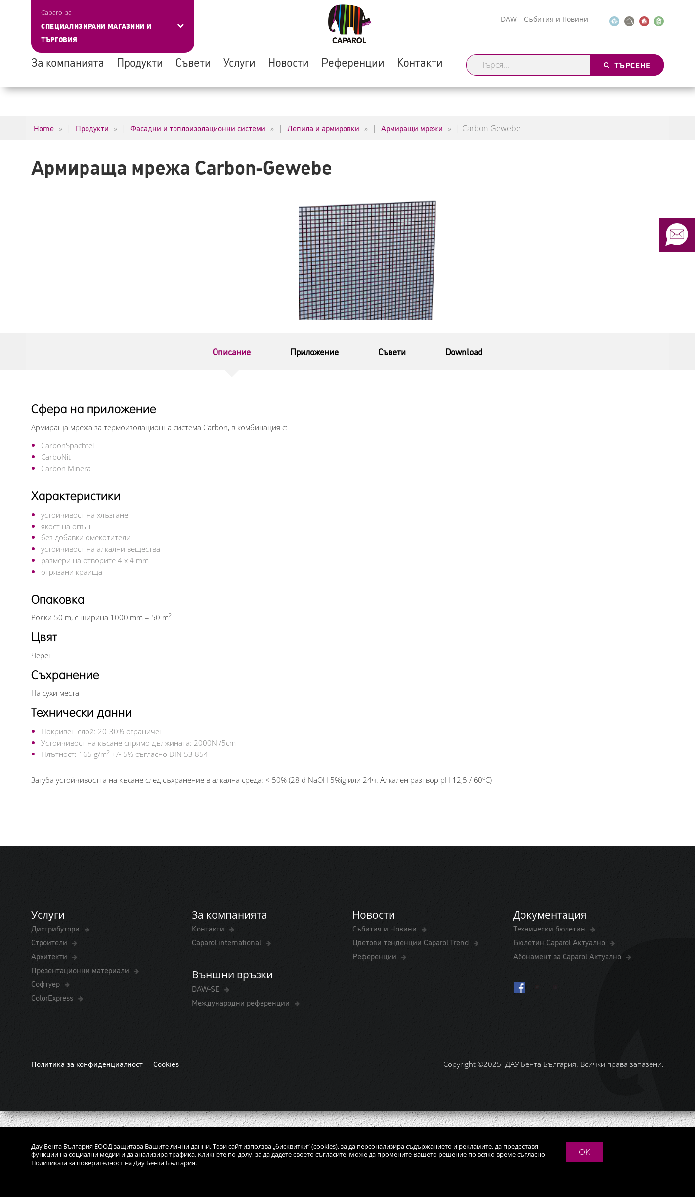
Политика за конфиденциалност (87, 1063)
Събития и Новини (556, 19)
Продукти (140, 61)
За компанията (67, 61)
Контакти (420, 61)
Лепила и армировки (323, 127)
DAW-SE (206, 988)
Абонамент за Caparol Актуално (568, 955)
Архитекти (50, 955)
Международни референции (242, 1002)
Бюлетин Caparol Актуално (560, 941)
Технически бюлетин (550, 928)
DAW (509, 19)
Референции (353, 61)
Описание (232, 351)
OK (584, 1151)
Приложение (314, 351)
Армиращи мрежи (412, 127)
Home (44, 127)
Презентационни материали (81, 969)
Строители (50, 941)
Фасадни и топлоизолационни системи (197, 127)
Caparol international (227, 941)
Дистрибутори (56, 928)
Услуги (239, 61)
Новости (288, 61)
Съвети (193, 61)
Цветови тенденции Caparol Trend (411, 941)
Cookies (166, 1063)
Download (463, 351)
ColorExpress (53, 997)
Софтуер (46, 983)
